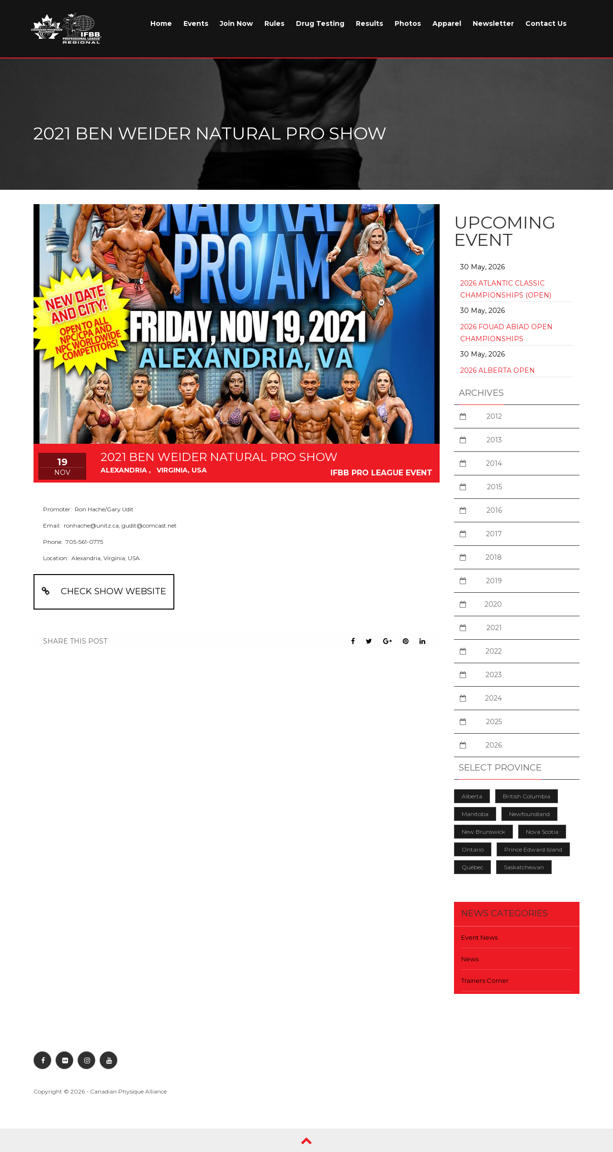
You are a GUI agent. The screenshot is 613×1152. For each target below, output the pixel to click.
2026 (494, 745)
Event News (479, 937)
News (469, 959)
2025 (494, 721)
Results (369, 23)
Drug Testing (320, 23)
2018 (494, 557)
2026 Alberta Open (497, 370)
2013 (494, 440)
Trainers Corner (485, 980)
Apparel (446, 23)
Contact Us (546, 23)
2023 (494, 674)
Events (195, 23)
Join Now (236, 23)
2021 (494, 627)
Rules (274, 23)
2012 (494, 416)
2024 (493, 698)
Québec (472, 867)
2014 (494, 463)
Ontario (473, 849)
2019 (494, 580)
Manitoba (475, 814)
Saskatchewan (524, 867)
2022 (494, 651)
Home (161, 23)
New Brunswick (483, 831)
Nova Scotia (542, 831)
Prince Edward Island (533, 849)
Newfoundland (529, 814)
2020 (493, 604)
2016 (494, 510)
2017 (494, 534)
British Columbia (526, 796)
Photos (408, 23)
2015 (494, 487)
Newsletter (493, 23)
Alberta (472, 796)
